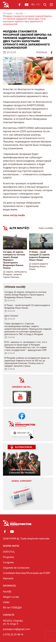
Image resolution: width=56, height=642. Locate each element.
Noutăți (19, 13)
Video (6, 602)
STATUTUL (9, 551)
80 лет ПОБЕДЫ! (12, 607)
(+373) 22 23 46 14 (13, 634)
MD (38, 4)
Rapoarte (8, 578)
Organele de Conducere (16, 567)
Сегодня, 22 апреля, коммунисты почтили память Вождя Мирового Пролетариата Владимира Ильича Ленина (14, 260)
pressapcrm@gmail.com (16, 629)
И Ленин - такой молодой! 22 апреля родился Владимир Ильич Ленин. (39, 256)
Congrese (8, 562)
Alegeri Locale (11, 596)
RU (33, 4)
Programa (8, 557)
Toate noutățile (45, 228)
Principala (7, 13)
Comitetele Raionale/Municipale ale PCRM (26, 573)
